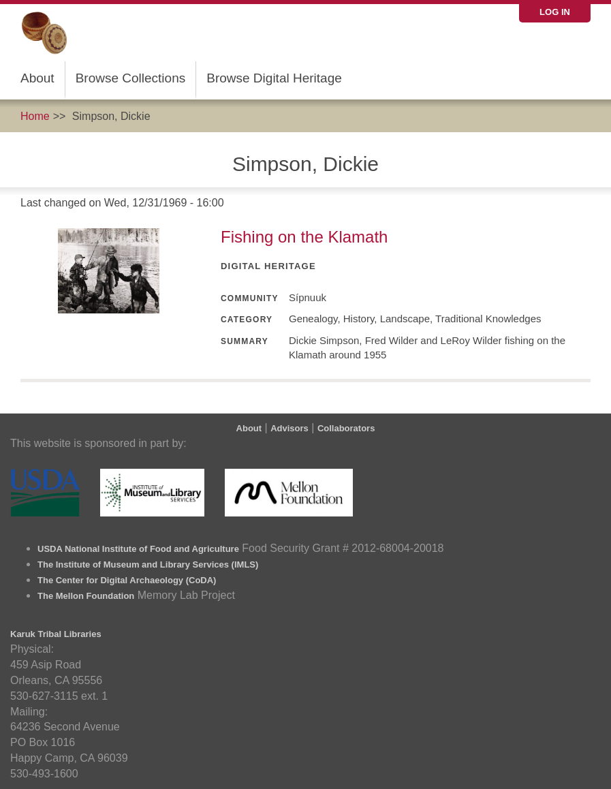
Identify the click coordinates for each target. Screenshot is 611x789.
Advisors (289, 428)
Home (35, 116)
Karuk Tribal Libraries (55, 634)
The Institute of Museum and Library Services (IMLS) (147, 564)
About (37, 78)
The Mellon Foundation (85, 596)
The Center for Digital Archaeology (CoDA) (126, 580)
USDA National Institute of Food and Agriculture (138, 549)
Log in (554, 12)
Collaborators (346, 428)
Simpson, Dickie (111, 116)
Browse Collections (131, 78)
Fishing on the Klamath (304, 237)
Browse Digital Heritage (274, 78)
